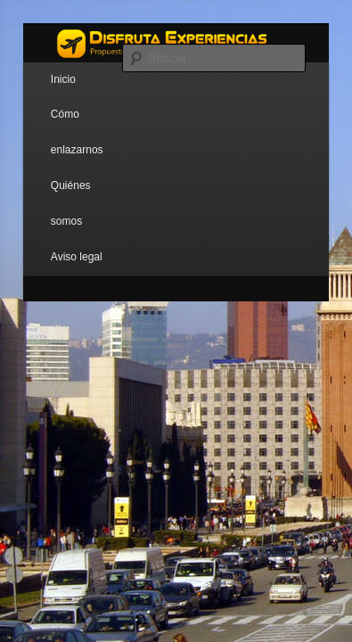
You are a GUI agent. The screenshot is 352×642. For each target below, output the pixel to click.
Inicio (63, 79)
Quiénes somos (71, 203)
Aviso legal (76, 257)
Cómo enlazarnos (77, 132)
